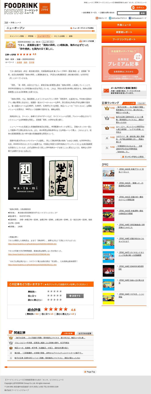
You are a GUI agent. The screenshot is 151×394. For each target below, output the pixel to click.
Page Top (90, 371)
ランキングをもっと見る (133, 156)
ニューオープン (50, 28)
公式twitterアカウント (118, 18)
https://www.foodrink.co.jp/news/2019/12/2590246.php (29, 254)
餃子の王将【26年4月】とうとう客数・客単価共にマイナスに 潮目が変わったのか (47, 358)
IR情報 (30, 36)
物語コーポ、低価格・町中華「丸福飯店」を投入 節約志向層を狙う (42, 348)
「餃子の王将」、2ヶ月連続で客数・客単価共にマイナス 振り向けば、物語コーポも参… (50, 338)
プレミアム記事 (129, 103)
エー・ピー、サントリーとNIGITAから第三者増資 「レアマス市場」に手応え (130, 129)
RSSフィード (101, 18)
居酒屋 (19, 62)
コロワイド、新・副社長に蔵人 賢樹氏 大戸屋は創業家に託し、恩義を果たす (130, 139)
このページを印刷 (87, 41)
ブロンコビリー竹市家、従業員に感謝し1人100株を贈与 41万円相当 (42, 343)
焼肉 (25, 62)
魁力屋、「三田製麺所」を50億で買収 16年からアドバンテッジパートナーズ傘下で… (49, 353)
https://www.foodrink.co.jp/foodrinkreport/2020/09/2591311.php (32, 265)
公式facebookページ (137, 18)
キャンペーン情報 (17, 36)
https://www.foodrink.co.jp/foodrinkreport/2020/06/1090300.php (32, 244)
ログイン (139, 7)
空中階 (31, 62)
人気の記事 (68, 333)
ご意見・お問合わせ (106, 12)
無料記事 (141, 103)
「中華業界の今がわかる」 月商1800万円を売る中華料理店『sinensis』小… (129, 149)
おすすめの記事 (84, 333)
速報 (70, 36)
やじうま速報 (59, 36)
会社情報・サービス (89, 12)
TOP (6, 23)
